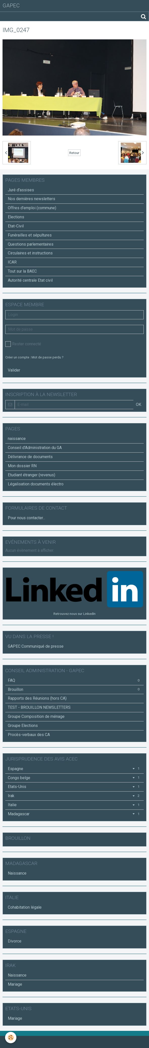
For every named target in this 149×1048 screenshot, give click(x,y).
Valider (14, 370)
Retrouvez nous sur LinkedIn (74, 614)
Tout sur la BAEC (22, 271)
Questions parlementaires (30, 244)
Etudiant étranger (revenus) (31, 475)
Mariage (15, 984)
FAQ (74, 680)
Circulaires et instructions (30, 253)
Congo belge (74, 777)
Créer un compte (17, 357)
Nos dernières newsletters (31, 198)
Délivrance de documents (30, 456)
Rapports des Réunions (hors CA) (37, 698)
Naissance (17, 873)
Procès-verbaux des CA (29, 734)
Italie (74, 804)
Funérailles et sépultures (30, 235)
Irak (74, 795)
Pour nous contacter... (26, 517)
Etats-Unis (74, 786)
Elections (16, 217)
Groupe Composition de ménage (36, 716)
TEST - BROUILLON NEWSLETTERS (39, 707)
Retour (74, 153)
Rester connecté (23, 344)
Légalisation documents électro (36, 484)
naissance (17, 438)
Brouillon (74, 689)
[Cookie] (10, 1037)
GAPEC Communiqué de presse (36, 646)
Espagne (74, 768)
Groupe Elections (23, 725)
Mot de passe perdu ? (47, 357)
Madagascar (74, 813)
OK (138, 404)
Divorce (14, 941)
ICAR (12, 262)
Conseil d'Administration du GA (35, 447)
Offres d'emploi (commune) (32, 207)
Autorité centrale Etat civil (30, 280)
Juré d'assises (21, 190)
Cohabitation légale (25, 907)
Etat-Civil (16, 226)
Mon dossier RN (22, 465)
